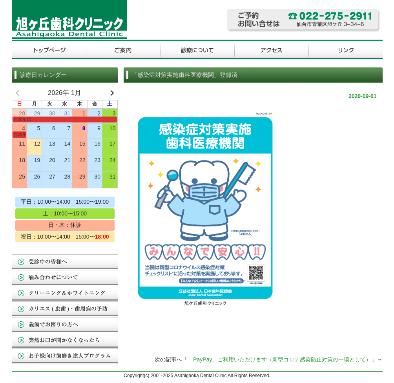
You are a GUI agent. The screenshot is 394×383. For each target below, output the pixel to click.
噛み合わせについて (65, 278)
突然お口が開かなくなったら (65, 340)
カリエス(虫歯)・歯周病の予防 (65, 309)
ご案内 (123, 50)
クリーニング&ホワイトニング (65, 293)
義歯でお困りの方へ (65, 325)
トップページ (49, 50)
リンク (345, 50)
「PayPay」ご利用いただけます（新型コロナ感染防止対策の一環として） (279, 359)
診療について (197, 50)
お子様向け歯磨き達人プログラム (65, 356)
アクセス (271, 50)
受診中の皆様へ (65, 262)
